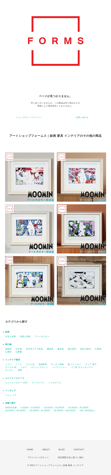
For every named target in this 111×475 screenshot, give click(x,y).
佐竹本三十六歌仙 (34, 349)
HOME (30, 449)
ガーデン (9, 370)
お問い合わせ (82, 117)
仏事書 (19, 352)
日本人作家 (10, 336)
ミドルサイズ (54, 383)
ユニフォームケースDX (16, 383)
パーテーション (59, 367)
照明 (20, 370)
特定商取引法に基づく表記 (70, 457)
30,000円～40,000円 (15, 410)
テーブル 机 (11, 367)
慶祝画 (50, 349)
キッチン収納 (57, 364)
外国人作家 (25, 336)
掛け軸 (8, 344)
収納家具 (43, 364)
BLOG (62, 449)
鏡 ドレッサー (74, 364)
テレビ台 (30, 364)
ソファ (8, 364)
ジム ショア (11, 395)
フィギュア (10, 390)
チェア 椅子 (91, 364)
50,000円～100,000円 (65, 410)
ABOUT (46, 449)
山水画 (19, 349)
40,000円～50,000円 (40, 410)
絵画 (7, 332)
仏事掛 (8, 352)
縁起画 (60, 349)
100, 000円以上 (87, 410)
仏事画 (98, 349)
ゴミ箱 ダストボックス (82, 367)
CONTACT (79, 449)
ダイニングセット (39, 367)
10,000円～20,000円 (54, 407)
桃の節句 (72, 349)
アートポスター (42, 336)
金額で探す (10, 403)
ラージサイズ (37, 383)
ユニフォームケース (14, 378)
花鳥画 (8, 349)
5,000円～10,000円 (30, 407)
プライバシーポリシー (38, 457)
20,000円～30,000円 (78, 407)
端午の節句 (85, 349)
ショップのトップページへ (29, 117)
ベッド (19, 364)
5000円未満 (11, 407)
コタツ (24, 367)
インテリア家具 (12, 360)
